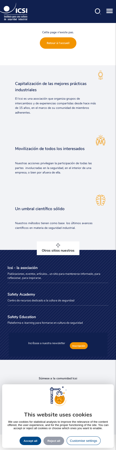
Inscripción (78, 345)
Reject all (53, 440)
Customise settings (83, 440)
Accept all (30, 440)
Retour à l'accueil (58, 43)
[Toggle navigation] (109, 11)
